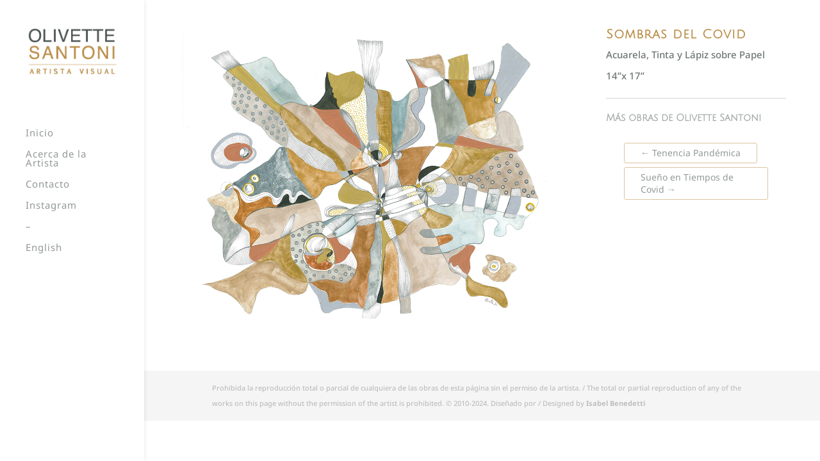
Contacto (48, 184)
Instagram (51, 205)
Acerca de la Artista (56, 159)
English (44, 248)
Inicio (40, 133)
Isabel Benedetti (615, 403)
